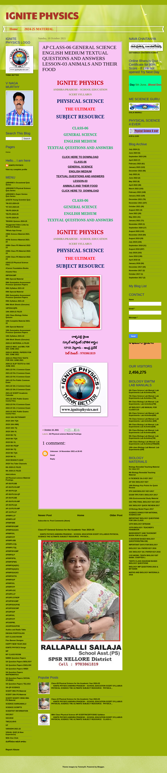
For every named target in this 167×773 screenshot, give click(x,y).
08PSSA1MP (11, 275)
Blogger (100, 767)
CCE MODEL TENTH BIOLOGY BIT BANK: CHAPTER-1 (143, 556)
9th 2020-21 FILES (13, 471)
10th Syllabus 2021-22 (15, 336)
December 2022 (135, 171)
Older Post (116, 515)
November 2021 (135, 203)
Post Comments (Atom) (60, 521)
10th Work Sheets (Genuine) (18, 340)
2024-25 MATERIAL (38, 29)
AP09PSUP (10, 580)
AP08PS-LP (10, 516)
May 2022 (133, 181)
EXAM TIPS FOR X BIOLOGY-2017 (143, 495)
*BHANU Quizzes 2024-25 (16, 221)
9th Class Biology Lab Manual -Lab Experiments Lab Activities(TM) (144, 437)
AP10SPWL (10, 622)
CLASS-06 (80, 162)
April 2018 (133, 260)
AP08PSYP (10, 537)
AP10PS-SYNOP (12, 598)
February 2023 (135, 164)
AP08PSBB (10, 523)
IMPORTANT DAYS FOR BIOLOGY (143, 545)
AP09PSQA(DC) (12, 565)
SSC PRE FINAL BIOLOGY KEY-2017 (144, 502)
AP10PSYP (10, 619)
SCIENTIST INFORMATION (17, 711)
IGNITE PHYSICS (42, 15)
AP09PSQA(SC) (12, 569)
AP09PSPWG (11, 562)
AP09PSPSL (11, 558)
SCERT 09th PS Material (16, 691)
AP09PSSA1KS (12, 573)
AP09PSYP (10, 587)
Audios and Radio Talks (16, 630)
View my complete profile (16, 169)
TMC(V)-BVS (11, 722)
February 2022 (135, 192)
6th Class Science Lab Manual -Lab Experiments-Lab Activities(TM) (144, 391)
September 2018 (136, 245)
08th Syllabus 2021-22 (15, 288)
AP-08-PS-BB (11, 484)
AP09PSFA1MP (12, 551)
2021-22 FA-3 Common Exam (18, 377)
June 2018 (133, 256)
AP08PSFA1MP (12, 526)
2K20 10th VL (11, 431)
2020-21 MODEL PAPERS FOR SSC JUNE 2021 (18, 353)
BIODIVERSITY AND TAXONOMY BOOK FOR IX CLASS (142, 534)
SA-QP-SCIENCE (13, 687)
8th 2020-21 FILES (13, 467)
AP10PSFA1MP (12, 601)
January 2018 (134, 263)
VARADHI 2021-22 (13, 729)
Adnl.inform (11, 474)
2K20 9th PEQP (12, 446)
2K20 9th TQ (11, 449)
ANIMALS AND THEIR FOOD (80, 186)
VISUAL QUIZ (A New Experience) (15, 733)
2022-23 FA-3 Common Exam (18, 404)
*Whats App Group (14, 230)
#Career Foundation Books (17, 268)
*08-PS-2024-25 (12, 210)
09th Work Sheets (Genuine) (18, 305)
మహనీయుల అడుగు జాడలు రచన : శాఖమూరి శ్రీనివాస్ (143, 351)
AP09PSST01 (11, 576)
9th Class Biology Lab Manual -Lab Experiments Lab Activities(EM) (144, 431)
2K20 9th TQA (11, 453)
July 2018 (133, 253)
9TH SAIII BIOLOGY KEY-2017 (141, 491)
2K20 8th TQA (11, 439)
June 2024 (133, 153)
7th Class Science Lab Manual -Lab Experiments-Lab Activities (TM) (144, 397)
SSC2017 (9, 714)
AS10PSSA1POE (13, 626)
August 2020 (134, 231)
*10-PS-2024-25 (12, 218)
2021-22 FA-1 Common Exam (18, 370)
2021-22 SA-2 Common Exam (18, 389)
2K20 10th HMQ (12, 424)
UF (7, 725)
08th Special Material (14, 279)
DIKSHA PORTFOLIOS (15, 633)
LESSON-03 (80, 181)
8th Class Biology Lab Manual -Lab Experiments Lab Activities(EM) (144, 426)
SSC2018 (9, 718)
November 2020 (135, 224)
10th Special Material (14, 327)
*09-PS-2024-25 (12, 214)
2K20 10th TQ (11, 428)
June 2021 (133, 213)
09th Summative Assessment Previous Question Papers (18, 296)
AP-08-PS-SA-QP (13, 494)
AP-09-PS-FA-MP (13, 501)
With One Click (12, 738)
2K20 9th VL (11, 456)
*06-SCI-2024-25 (12, 203)
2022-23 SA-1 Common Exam (18, 408)
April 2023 (133, 160)
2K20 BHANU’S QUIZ (14, 460)
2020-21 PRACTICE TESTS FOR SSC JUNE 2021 (17, 359)
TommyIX (82, 767)
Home (14, 29)
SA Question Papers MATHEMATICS (14, 673)
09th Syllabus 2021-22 (15, 301)
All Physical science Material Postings (65, 434)
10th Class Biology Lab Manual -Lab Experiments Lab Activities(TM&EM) (144, 443)
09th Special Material (14, 292)
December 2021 (135, 199)
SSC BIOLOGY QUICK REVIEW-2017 (144, 505)
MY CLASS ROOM (13, 654)
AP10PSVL (10, 615)
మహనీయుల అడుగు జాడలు (16, 742)
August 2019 (134, 238)
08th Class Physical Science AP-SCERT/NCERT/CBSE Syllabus (78, 715)
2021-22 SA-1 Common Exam (18, 386)
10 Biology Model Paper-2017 (141, 509)
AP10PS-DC (11, 590)
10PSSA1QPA (11, 308)
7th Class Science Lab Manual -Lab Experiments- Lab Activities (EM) (144, 420)
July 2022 (133, 174)
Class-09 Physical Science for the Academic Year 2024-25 (75, 683)
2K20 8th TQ (11, 435)
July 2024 (133, 149)
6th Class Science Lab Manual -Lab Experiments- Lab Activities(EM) (144, 414)
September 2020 (136, 228)
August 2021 (134, 210)
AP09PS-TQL (11, 548)
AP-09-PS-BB (11, 498)
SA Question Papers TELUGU (18, 684)
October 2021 (134, 206)
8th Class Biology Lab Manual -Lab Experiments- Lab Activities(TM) (144, 403)
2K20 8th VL (11, 442)
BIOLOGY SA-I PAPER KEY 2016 (142, 548)
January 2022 (134, 196)
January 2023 (134, 167)
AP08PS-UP (11, 519)
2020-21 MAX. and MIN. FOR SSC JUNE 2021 (18, 348)
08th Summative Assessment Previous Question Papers (18, 284)
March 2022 (134, 189)
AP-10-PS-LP (11, 512)
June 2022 (133, 178)
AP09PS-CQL (11, 544)
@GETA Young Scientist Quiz (18, 200)
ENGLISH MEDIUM (80, 171)
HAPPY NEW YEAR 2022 (16, 644)
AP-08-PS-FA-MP (13, 487)
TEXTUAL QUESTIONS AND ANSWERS (80, 176)
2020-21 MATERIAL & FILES (17, 343)
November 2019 (135, 235)
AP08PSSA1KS (12, 530)
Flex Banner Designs (14, 640)
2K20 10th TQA (12, 421)
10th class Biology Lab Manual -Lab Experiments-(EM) (144, 448)
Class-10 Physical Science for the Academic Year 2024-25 (75, 699)
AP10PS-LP (10, 594)
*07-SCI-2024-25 (12, 207)
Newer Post (45, 515)
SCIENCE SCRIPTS (14, 707)
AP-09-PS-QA (11, 505)
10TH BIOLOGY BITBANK (139, 524)
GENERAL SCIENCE (80, 166)
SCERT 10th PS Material (16, 694)
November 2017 (135, 270)
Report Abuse (12, 749)
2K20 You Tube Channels (16, 464)
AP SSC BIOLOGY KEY (138, 482)
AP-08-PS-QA (11, 491)
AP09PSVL (10, 583)
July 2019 (133, 242)
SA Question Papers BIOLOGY (19, 662)
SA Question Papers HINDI (17, 669)
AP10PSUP (10, 612)
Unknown (54, 451)
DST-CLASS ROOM (14, 637)
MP (7, 651)
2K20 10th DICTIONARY (16, 417)
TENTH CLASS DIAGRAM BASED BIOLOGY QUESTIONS (143, 562)
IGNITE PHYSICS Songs (16, 647)
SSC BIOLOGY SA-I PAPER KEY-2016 (145, 552)
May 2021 (133, 217)
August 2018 (134, 249)
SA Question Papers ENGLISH (18, 665)
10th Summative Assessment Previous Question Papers (18, 331)
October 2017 (134, 274)
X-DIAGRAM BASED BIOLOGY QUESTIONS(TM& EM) (142, 540)
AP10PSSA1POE (13, 605)
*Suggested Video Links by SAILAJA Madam (17, 226)
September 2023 (136, 156)
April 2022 (133, 185)
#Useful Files (11, 272)
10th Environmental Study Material (143, 498)
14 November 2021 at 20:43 (70, 451)
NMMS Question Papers (16, 658)
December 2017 (135, 267)
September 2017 (136, 278)
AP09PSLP (10, 555)
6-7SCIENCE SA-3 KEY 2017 (141, 478)
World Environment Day (136, 84)
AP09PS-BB (11, 540)
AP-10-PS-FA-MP (13, 508)
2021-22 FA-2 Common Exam (18, 373)
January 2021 (134, 221)
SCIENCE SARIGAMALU (16, 704)
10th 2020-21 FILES (14, 312)
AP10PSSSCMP (12, 608)
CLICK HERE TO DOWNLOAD (80, 157)
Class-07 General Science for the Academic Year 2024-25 (66, 529)
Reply (52, 459)
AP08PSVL (10, 533)
